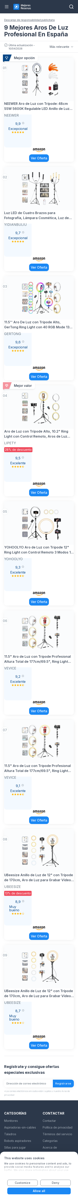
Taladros (10, 1134)
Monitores (11, 1120)
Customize (22, 1182)
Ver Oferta (39, 158)
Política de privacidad (57, 1127)
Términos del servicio (57, 1134)
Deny (55, 1182)
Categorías (50, 1141)
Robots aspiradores (17, 1141)
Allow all (39, 1191)
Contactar (49, 1120)
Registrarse (63, 1083)
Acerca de (50, 1147)
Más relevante (62, 47)
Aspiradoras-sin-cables (20, 1127)
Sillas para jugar (15, 1147)
